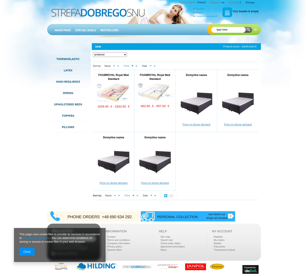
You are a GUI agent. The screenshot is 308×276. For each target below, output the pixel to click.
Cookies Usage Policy (36, 238)
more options (255, 30)
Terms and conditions (118, 240)
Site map (165, 236)
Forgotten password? (205, 16)
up (118, 66)
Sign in (199, 12)
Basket (217, 243)
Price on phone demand (196, 124)
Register (200, 8)
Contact (111, 236)
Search (248, 30)
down (114, 66)
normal (166, 195)
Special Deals (85, 30)
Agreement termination (173, 246)
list (171, 195)
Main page (63, 30)
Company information (118, 243)
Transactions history (224, 250)
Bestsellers (110, 30)
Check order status (171, 243)
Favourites (219, 246)
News (164, 250)
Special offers (114, 250)
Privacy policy (114, 246)
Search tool (167, 240)
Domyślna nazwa (196, 75)
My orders (219, 240)
